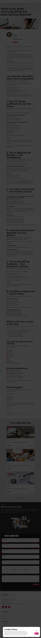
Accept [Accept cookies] (36, 633)
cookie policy (22, 634)
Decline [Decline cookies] (36, 630)
